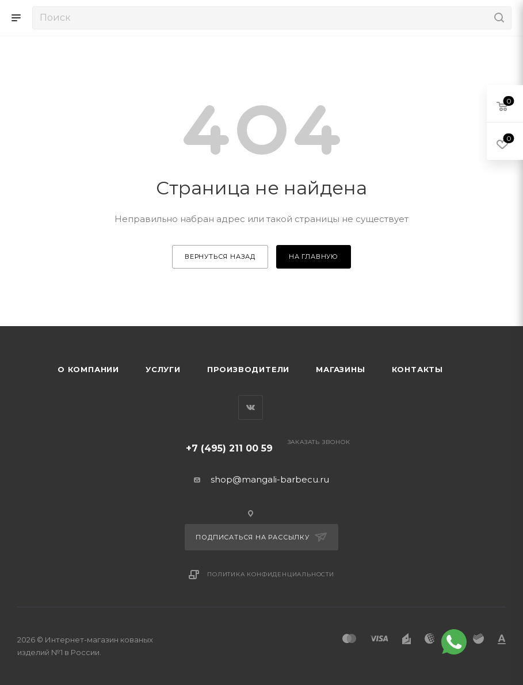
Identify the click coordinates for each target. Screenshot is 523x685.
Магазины (340, 369)
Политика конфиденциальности (270, 574)
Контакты (417, 369)
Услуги (163, 369)
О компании (88, 369)
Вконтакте (250, 407)
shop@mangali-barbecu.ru (270, 479)
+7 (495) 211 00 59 (229, 448)
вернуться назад (220, 256)
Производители (248, 369)
